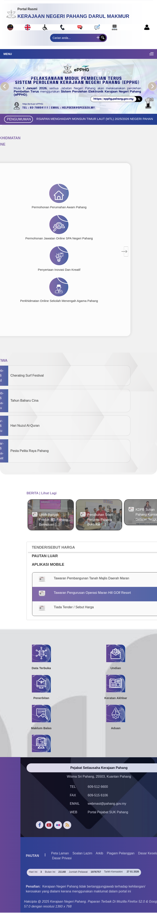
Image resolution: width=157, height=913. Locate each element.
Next (152, 86)
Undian (116, 668)
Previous (4, 86)
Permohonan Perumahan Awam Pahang (59, 207)
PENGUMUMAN (19, 119)
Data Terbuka (41, 668)
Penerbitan (41, 698)
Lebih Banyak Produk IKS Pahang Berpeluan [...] (53, 519)
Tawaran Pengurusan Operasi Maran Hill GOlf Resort (92, 593)
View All (33, 536)
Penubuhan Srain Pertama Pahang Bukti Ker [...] (100, 519)
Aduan (116, 728)
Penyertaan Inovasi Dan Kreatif (59, 269)
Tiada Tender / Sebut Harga (74, 607)
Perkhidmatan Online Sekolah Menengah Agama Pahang (59, 301)
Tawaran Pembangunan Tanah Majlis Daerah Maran (91, 578)
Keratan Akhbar (115, 698)
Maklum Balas (41, 728)
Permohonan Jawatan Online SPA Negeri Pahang (59, 238)
